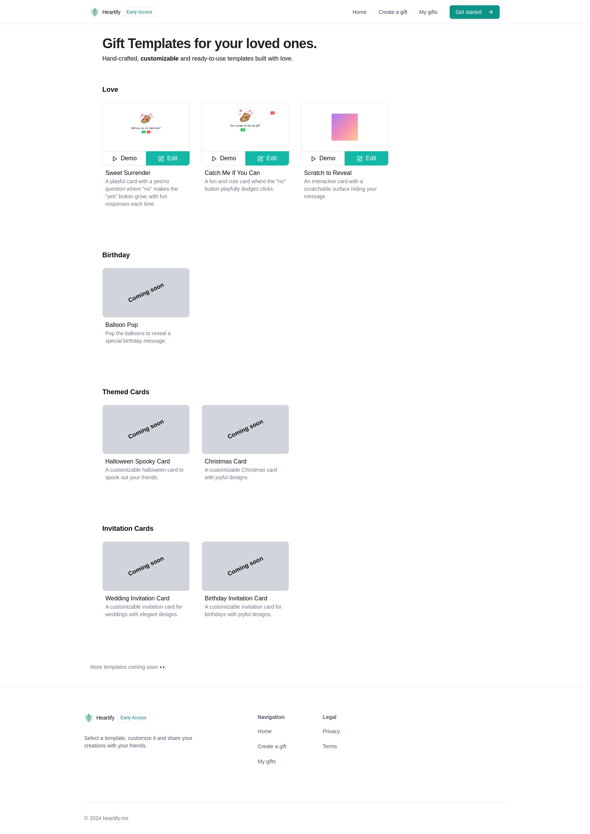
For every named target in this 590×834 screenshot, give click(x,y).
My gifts (429, 12)
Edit (168, 158)
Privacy (331, 731)
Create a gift (393, 12)
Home (359, 12)
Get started (475, 12)
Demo (124, 158)
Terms (330, 746)
